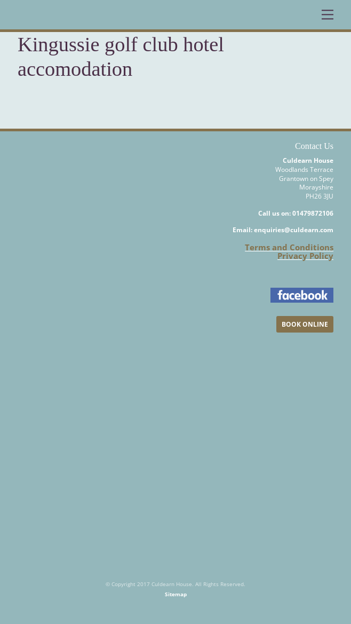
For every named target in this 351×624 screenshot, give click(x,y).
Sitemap (176, 594)
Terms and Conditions (289, 247)
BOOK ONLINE (305, 324)
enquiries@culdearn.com (293, 230)
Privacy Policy (305, 255)
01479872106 (312, 213)
